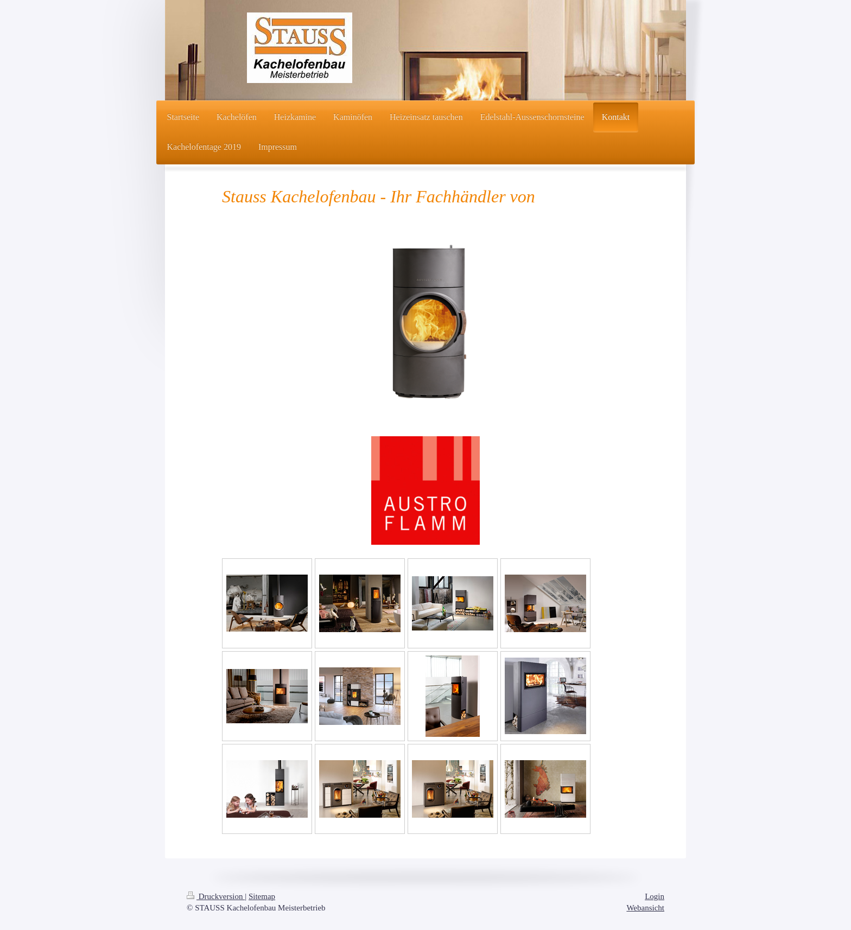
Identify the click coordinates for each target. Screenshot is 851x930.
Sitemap (262, 896)
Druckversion (216, 896)
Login (654, 896)
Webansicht (645, 907)
